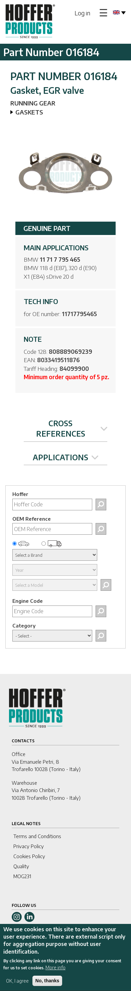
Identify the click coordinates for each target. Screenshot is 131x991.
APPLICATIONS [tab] (65, 457)
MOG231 (22, 876)
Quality (21, 866)
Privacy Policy (28, 846)
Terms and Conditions (37, 836)
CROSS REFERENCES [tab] (72, 428)
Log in (82, 13)
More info (55, 970)
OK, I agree (17, 984)
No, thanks (47, 983)
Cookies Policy (29, 856)
